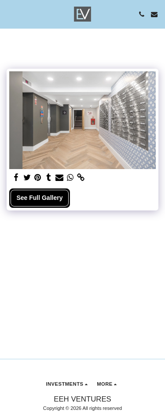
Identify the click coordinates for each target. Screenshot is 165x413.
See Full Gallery (39, 197)
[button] (9, 14)
